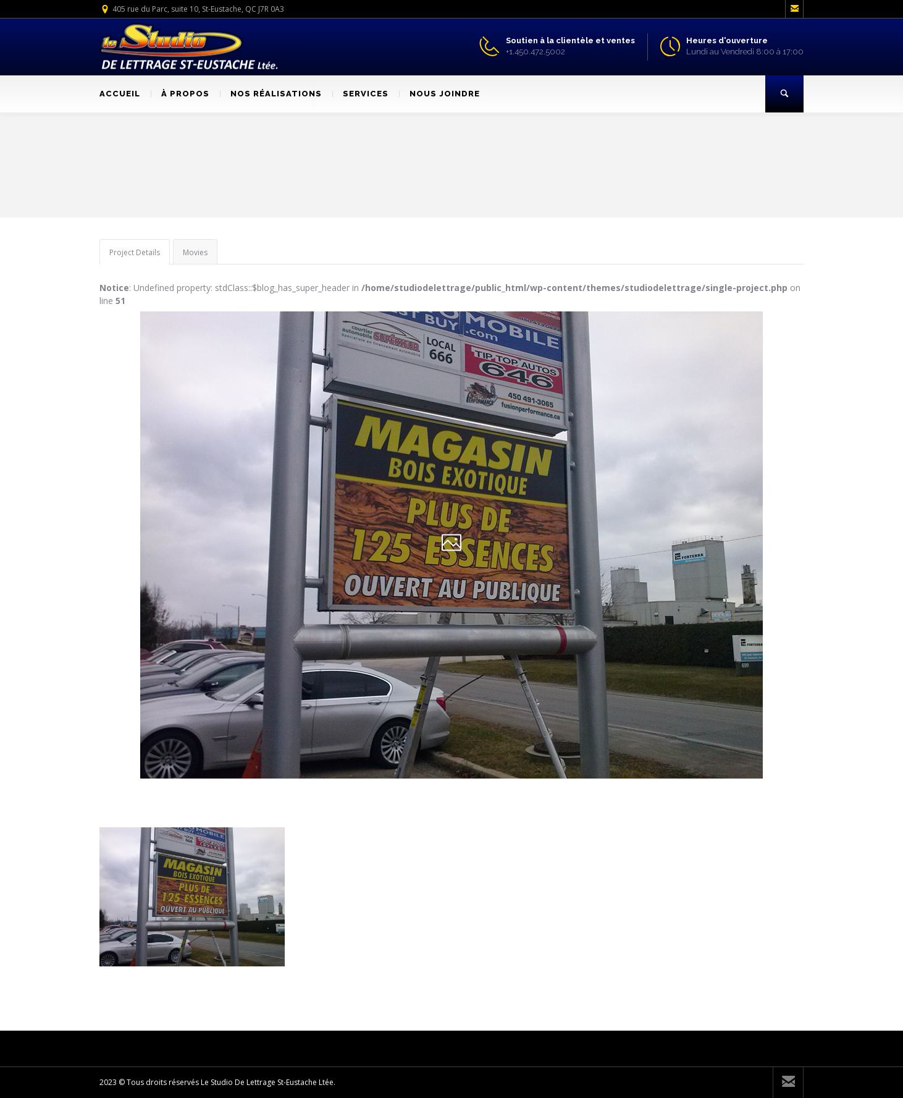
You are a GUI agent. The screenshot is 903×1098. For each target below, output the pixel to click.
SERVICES (360, 93)
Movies (195, 252)
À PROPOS (180, 93)
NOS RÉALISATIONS (271, 93)
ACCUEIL (119, 93)
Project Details (134, 252)
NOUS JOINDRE (439, 93)
